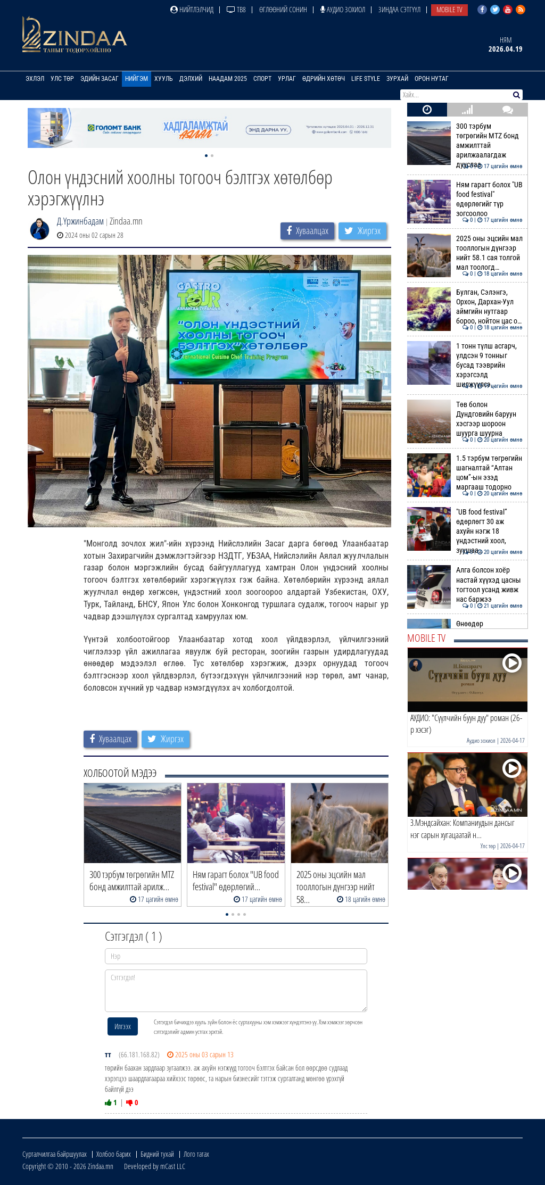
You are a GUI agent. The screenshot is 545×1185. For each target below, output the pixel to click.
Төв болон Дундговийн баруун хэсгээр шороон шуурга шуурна (465, 419)
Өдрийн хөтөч (323, 78)
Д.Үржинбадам (80, 220)
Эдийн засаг (99, 78)
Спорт (262, 78)
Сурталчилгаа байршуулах (54, 1154)
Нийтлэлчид (191, 9)
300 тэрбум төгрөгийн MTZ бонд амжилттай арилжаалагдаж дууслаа (465, 145)
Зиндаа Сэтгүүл (399, 9)
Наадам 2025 (228, 78)
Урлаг (287, 78)
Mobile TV (449, 9)
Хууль (163, 78)
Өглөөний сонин (283, 9)
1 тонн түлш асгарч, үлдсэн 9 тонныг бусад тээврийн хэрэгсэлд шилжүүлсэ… (465, 365)
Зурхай (397, 78)
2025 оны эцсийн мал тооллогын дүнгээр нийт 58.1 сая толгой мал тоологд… (465, 253)
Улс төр (62, 78)
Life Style (365, 78)
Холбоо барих (113, 1154)
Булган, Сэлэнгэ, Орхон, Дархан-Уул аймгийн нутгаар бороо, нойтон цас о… (465, 306)
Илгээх (122, 1026)
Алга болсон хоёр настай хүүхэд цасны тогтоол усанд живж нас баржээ (465, 584)
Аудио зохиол (342, 9)
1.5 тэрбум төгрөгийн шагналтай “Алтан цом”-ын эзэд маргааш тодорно (465, 472)
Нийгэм (136, 78)
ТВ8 (236, 9)
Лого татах (196, 1154)
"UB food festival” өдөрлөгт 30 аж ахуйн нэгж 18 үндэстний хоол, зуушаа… (465, 531)
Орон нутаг (432, 78)
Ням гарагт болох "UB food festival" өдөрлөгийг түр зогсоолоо (465, 199)
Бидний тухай (157, 1154)
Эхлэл (35, 78)
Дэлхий (190, 78)
